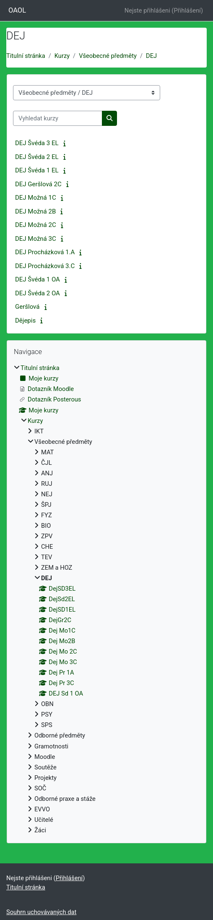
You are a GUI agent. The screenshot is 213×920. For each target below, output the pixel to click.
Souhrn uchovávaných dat (41, 912)
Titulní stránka (25, 56)
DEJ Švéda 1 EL (37, 170)
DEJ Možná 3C (35, 238)
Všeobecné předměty (108, 56)
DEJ (151, 56)
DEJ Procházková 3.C (45, 266)
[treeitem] (106, 598)
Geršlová (27, 306)
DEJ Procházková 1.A (45, 252)
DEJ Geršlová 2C (38, 184)
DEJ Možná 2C (35, 225)
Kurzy (62, 56)
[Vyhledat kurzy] (57, 118)
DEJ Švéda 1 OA (37, 279)
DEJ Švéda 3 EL (37, 143)
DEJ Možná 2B (35, 211)
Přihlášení (187, 10)
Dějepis (25, 320)
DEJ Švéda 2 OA (37, 293)
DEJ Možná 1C (35, 197)
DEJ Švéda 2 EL (37, 157)
